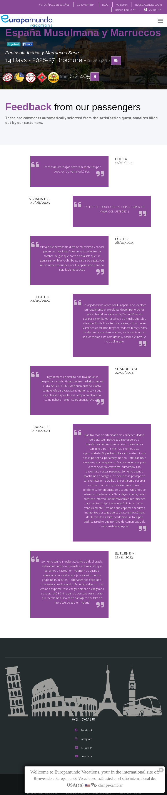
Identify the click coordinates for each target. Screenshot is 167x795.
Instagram (83, 734)
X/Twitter (83, 743)
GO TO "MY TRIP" (80, 4)
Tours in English (125, 9)
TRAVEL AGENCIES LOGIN (147, 4)
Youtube (83, 752)
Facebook (83, 726)
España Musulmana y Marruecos (83, 32)
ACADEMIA (118, 4)
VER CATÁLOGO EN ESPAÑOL (45, 4)
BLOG (100, 4)
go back (14, 44)
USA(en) (155, 9)
